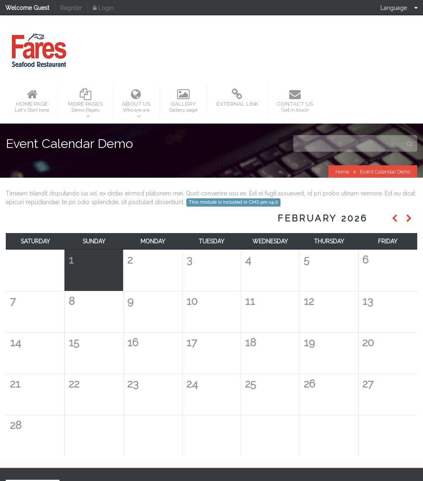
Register (71, 8)
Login (103, 8)
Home (342, 126)
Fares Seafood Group (252, 454)
